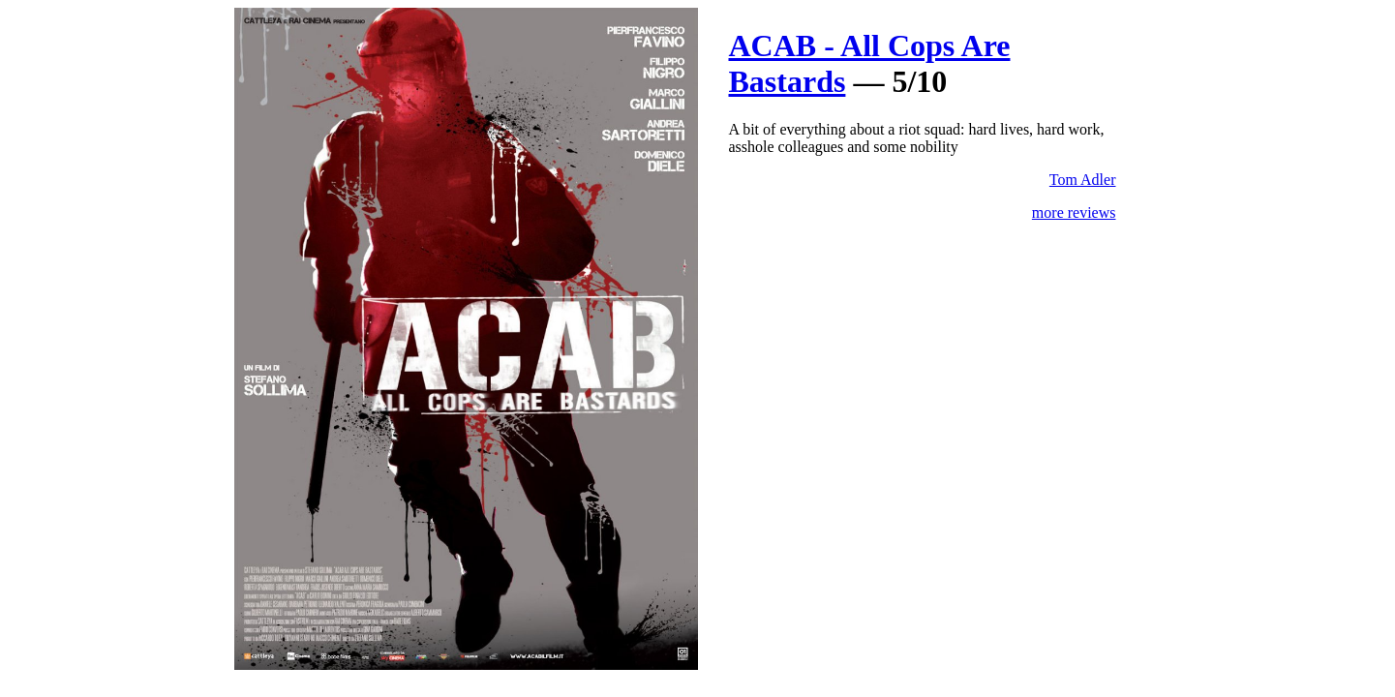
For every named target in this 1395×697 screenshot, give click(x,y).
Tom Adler (1082, 179)
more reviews (1074, 212)
